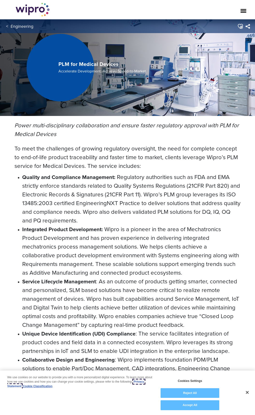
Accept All (190, 405)
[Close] (247, 392)
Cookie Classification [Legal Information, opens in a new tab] (37, 386)
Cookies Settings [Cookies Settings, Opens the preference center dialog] (190, 381)
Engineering (22, 26)
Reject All (190, 393)
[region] (127, 393)
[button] (240, 26)
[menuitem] (247, 26)
